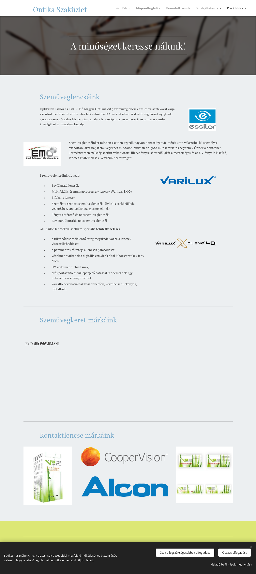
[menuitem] (116, 8)
